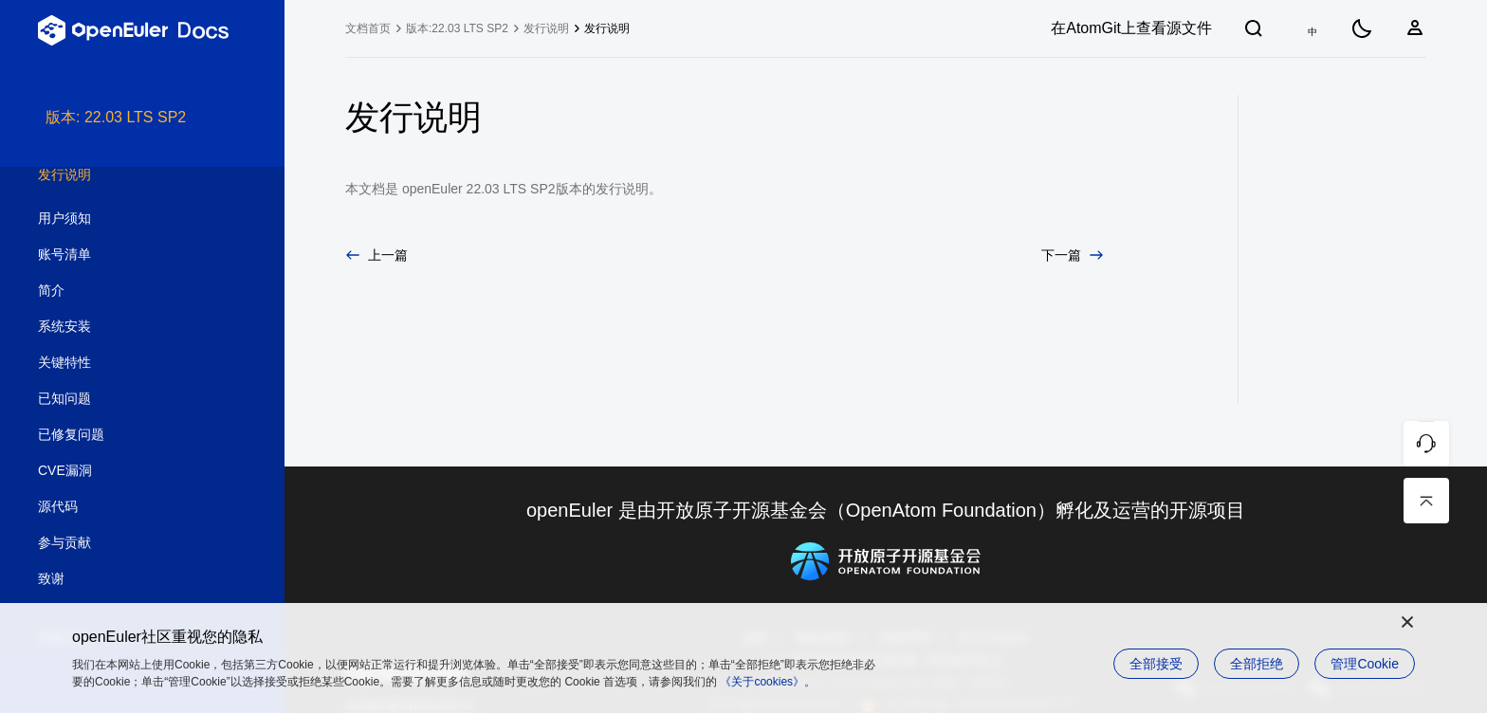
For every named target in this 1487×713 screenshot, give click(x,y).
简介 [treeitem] (123, 291)
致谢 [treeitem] (123, 579)
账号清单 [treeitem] (123, 255)
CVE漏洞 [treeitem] (123, 471)
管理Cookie (1365, 663)
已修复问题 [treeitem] (123, 435)
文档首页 (368, 28)
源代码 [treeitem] (123, 507)
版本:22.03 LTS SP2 (457, 28)
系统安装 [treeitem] (123, 327)
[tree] (142, 409)
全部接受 (1156, 663)
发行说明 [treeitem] (123, 175)
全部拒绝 (1256, 663)
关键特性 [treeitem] (123, 363)
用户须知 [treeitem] (123, 219)
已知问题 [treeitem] (123, 399)
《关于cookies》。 (768, 681)
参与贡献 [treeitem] (123, 543)
